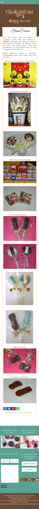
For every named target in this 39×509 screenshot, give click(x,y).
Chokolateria (8, 495)
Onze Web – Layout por (18, 504)
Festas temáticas (25, 413)
